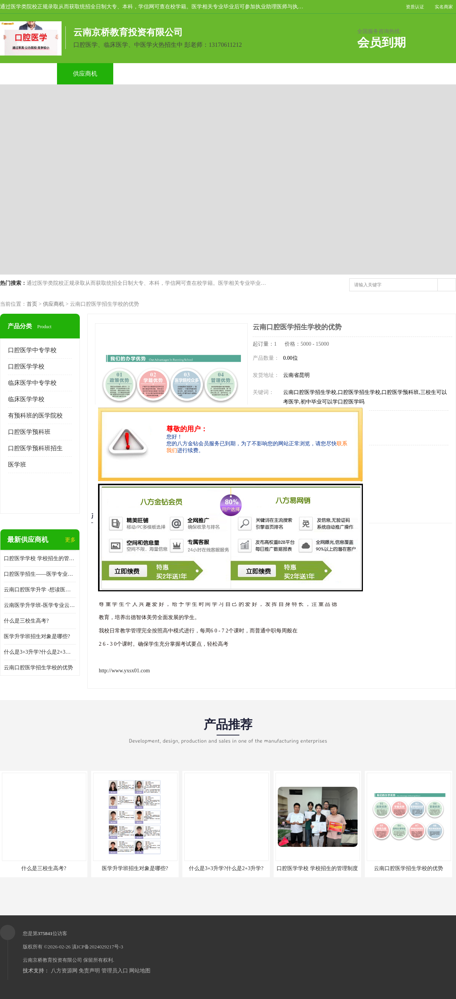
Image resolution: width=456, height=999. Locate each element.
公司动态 (256, 73)
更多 (70, 540)
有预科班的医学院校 (35, 415)
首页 (32, 304)
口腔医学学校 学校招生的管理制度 (40, 558)
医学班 (17, 464)
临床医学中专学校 (32, 383)
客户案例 (313, 73)
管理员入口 (114, 971)
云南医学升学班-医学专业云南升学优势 (40, 605)
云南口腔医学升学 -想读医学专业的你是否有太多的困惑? (40, 589)
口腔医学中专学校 (32, 350)
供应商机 (85, 73)
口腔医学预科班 (29, 432)
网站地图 (139, 971)
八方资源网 (64, 971)
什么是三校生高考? (26, 621)
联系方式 (370, 73)
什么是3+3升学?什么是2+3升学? (40, 652)
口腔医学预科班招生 (35, 448)
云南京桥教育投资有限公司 (52, 960)
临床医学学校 (26, 399)
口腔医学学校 (26, 366)
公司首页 (28, 73)
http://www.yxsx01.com (124, 670)
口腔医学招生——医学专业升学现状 (40, 574)
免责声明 (89, 971)
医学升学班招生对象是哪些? (37, 636)
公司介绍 (199, 73)
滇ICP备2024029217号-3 (97, 947)
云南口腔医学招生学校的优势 (38, 667)
